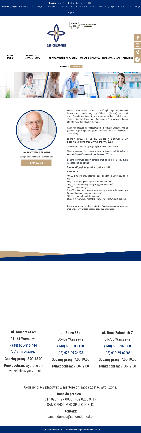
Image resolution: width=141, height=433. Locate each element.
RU (72, 13)
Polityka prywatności (49, 429)
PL (68, 13)
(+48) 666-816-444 (23, 345)
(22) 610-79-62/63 (117, 353)
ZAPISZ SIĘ (36, 162)
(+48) (117, 346)
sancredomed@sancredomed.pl (70, 416)
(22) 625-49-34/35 (70, 353)
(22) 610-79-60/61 (23, 352)
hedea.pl (96, 429)
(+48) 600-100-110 (70, 346)
